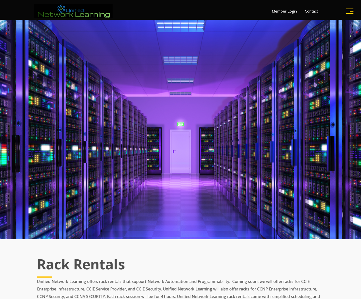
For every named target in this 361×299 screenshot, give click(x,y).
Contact (311, 11)
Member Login (284, 11)
